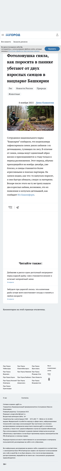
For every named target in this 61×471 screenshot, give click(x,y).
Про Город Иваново (24, 372)
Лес (10, 88)
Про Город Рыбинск (24, 377)
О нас (5, 398)
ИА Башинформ (26, 194)
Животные (14, 94)
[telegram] (18, 207)
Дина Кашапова (45, 102)
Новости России (24, 88)
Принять (52, 49)
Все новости (6, 42)
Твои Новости (37, 377)
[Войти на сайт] (57, 34)
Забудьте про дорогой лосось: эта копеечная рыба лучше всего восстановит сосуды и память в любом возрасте (30, 294)
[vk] (10, 207)
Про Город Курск (9, 377)
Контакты (25, 398)
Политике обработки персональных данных (24, 51)
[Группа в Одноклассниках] (49, 379)
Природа (41, 88)
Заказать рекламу (20, 42)
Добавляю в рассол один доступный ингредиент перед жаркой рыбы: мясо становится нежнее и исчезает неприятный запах (30, 277)
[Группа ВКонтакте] (49, 374)
